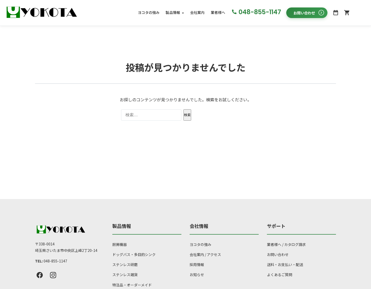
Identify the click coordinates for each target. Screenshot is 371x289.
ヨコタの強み (148, 12)
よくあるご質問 (279, 274)
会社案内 (197, 12)
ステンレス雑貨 (125, 274)
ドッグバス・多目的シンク (134, 254)
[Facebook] (39, 275)
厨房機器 (119, 244)
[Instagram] (53, 275)
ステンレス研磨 (125, 264)
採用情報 (197, 264)
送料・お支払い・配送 (285, 264)
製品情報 (173, 12)
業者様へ (218, 12)
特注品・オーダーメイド (132, 284)
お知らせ (197, 274)
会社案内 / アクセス (205, 254)
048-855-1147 (55, 260)
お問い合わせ (278, 254)
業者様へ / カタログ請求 (286, 244)
